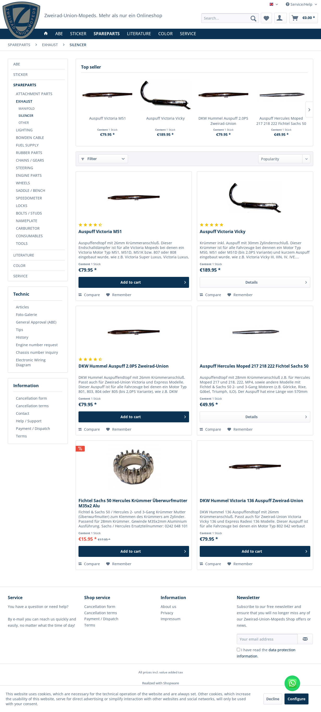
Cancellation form (31, 398)
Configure (296, 698)
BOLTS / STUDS (29, 213)
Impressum (170, 618)
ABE (16, 64)
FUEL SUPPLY (27, 145)
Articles (22, 307)
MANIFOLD (27, 108)
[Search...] (230, 18)
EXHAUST (24, 101)
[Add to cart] (133, 282)
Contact (22, 413)
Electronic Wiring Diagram (31, 362)
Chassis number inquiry (37, 352)
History (22, 337)
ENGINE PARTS (29, 175)
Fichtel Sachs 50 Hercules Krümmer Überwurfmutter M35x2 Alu (132, 503)
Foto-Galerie (26, 314)
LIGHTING (24, 129)
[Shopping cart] (303, 18)
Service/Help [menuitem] (299, 4)
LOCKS (21, 205)
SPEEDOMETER (29, 198)
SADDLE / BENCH (30, 190)
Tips (19, 329)
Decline (272, 698)
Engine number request (37, 344)
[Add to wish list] (118, 295)
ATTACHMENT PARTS (34, 93)
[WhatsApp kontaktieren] (292, 683)
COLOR (19, 265)
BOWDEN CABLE (30, 137)
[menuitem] (230, 18)
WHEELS (23, 182)
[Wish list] (266, 18)
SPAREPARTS (24, 84)
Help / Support (28, 420)
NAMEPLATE (26, 220)
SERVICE (20, 275)
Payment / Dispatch (33, 428)
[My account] (280, 18)
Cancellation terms (32, 405)
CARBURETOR (28, 228)
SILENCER (26, 115)
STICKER (20, 74)
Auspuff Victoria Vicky (165, 118)
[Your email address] (267, 639)
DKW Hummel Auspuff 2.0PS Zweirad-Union (223, 121)
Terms (21, 436)
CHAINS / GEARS (30, 160)
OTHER (24, 122)
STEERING (24, 167)
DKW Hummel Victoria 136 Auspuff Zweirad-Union (251, 500)
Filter (89, 158)
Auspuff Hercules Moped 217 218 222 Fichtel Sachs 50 (281, 121)
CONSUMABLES (29, 235)
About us (168, 606)
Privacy (167, 612)
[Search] (253, 18)
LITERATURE (23, 255)
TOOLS (22, 243)
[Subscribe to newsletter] (305, 639)
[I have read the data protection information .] (238, 649)
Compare (89, 294)
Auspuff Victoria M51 (107, 118)
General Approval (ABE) (36, 322)
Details (276, 281)
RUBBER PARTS (29, 152)
